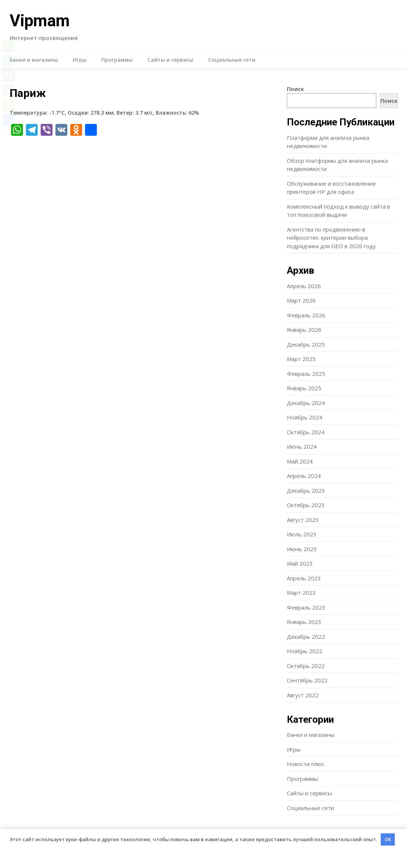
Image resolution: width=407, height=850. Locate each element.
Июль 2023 (301, 534)
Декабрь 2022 (306, 636)
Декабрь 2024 (306, 403)
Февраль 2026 (306, 315)
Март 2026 (301, 300)
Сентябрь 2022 (307, 680)
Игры (80, 59)
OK (387, 839)
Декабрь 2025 (306, 344)
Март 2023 (301, 592)
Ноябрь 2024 (304, 417)
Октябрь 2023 (306, 505)
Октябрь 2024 (306, 432)
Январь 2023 (304, 621)
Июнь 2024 (302, 446)
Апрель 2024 (304, 475)
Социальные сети (231, 59)
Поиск (295, 88)
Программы (117, 59)
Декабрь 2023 (306, 490)
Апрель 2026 (304, 286)
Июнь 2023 (302, 549)
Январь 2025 (304, 388)
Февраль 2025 (306, 373)
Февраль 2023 (306, 607)
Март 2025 (301, 358)
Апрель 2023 (304, 578)
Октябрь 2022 (306, 665)
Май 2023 (300, 563)
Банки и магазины (34, 59)
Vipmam (40, 20)
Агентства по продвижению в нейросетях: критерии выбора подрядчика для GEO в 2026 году (331, 238)
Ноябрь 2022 (304, 651)
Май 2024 (300, 461)
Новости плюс (305, 764)
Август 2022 (303, 695)
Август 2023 (303, 519)
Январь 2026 (304, 329)
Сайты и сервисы (170, 59)
